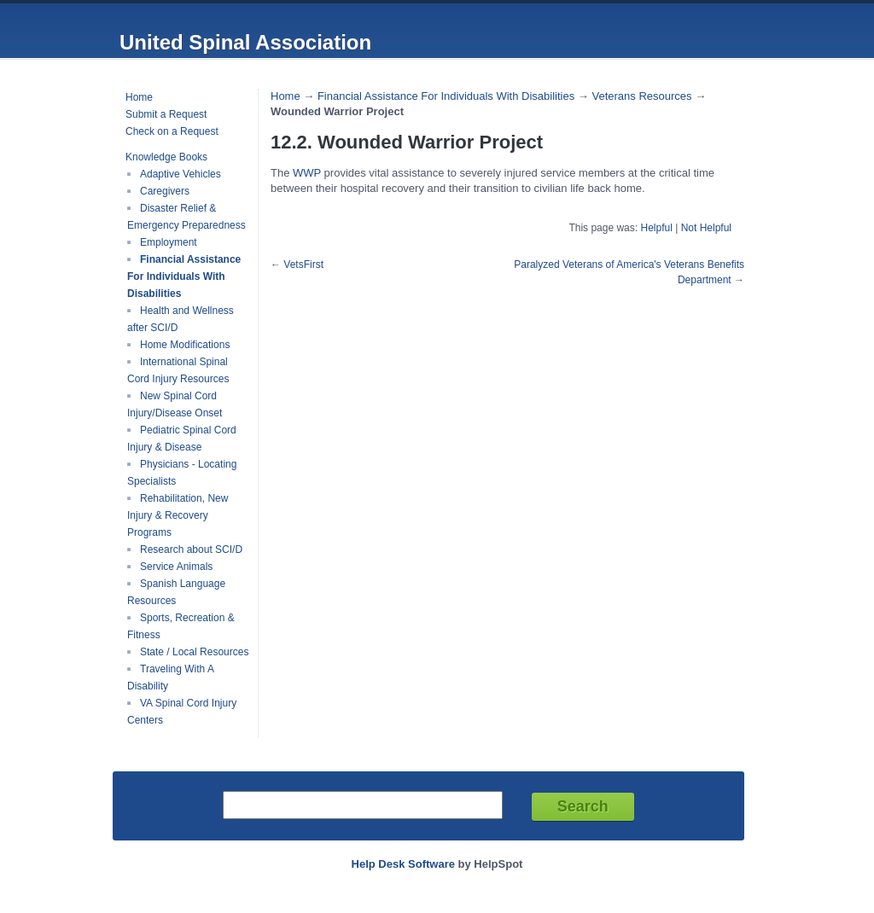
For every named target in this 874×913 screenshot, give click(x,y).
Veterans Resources (641, 96)
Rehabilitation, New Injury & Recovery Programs (177, 515)
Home (139, 97)
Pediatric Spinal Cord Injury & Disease (181, 438)
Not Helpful (706, 228)
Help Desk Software (403, 864)
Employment (168, 242)
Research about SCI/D (191, 549)
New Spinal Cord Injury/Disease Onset (174, 404)
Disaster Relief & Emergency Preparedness (186, 216)
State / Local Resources (194, 652)
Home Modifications (185, 345)
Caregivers (164, 191)
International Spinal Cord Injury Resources (178, 370)
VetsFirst (303, 264)
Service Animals (176, 567)
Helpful (656, 228)
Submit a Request (166, 114)
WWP (308, 172)
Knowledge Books (166, 157)
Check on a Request (171, 131)
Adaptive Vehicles (180, 174)
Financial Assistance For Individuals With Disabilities (184, 276)
